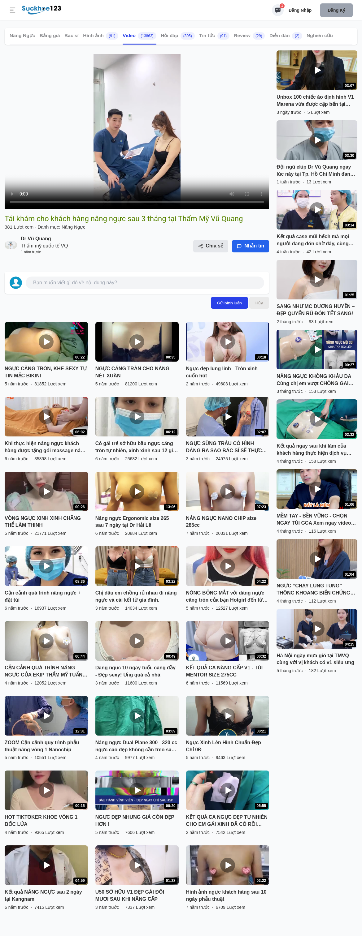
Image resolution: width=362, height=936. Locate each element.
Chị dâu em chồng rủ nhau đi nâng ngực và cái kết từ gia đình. (136, 596)
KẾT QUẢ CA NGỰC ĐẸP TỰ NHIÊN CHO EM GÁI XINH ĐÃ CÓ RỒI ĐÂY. (227, 821)
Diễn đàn (285, 36)
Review (249, 36)
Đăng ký (336, 10)
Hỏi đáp (178, 36)
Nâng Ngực (22, 35)
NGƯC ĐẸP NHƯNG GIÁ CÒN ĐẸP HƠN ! (134, 820)
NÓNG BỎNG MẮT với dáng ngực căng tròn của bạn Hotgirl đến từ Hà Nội (225, 597)
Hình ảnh (100, 36)
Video (139, 36)
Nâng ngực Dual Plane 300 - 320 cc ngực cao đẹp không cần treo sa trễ (136, 747)
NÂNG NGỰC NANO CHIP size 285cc (221, 522)
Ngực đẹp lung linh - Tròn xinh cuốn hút (222, 372)
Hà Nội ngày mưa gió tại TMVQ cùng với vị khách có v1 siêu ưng (315, 659)
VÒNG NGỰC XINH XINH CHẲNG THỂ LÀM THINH (43, 522)
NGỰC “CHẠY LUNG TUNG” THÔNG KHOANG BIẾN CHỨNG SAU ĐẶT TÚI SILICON (313, 590)
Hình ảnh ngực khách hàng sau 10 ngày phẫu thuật (226, 895)
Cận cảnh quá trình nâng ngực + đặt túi (43, 596)
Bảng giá (50, 35)
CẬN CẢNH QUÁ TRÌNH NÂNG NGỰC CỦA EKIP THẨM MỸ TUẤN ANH (43, 672)
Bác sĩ (71, 35)
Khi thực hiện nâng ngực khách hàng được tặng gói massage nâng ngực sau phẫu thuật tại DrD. (46, 447)
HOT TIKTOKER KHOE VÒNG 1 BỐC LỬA (41, 820)
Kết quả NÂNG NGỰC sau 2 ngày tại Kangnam (43, 895)
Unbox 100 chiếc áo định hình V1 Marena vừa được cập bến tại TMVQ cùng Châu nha (315, 101)
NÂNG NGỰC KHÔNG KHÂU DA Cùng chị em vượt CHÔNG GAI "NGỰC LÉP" (314, 380)
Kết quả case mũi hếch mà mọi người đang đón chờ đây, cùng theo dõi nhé (313, 240)
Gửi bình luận (229, 302)
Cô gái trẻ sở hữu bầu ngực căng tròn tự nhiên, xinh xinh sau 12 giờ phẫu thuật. (135, 447)
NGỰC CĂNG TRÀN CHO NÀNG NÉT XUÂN (132, 372)
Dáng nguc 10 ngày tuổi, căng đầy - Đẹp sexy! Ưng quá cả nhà (135, 671)
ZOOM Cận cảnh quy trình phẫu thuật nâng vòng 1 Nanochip (42, 746)
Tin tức (214, 36)
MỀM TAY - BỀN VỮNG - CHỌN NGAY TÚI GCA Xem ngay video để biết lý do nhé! (314, 520)
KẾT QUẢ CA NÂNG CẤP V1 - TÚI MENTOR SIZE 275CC (224, 671)
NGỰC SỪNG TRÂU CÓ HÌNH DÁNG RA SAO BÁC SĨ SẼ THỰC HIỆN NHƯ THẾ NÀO (224, 447)
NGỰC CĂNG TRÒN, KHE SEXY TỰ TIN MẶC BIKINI (46, 372)
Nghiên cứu (320, 35)
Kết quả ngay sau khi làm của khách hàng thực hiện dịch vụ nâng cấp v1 (312, 450)
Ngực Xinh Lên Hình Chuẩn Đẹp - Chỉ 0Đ (225, 746)
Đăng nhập (300, 10)
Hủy (259, 302)
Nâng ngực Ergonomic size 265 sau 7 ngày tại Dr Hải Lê (132, 522)
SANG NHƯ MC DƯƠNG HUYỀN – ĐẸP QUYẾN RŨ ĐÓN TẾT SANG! (316, 310)
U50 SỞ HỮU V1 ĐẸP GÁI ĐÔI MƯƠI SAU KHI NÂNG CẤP (129, 895)
